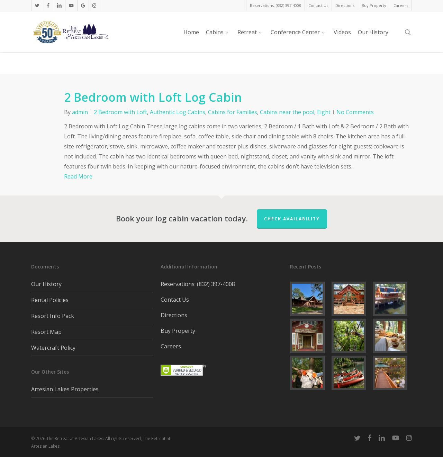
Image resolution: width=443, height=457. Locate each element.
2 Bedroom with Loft (120, 112)
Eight (324, 112)
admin (80, 112)
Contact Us (175, 299)
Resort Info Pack (52, 316)
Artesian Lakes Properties (65, 389)
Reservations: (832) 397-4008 (198, 284)
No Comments (355, 112)
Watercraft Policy (53, 347)
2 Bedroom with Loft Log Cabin (153, 97)
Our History (46, 284)
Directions (174, 315)
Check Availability (292, 219)
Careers (171, 346)
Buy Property (178, 331)
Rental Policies (50, 300)
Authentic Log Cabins (177, 112)
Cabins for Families (232, 112)
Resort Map (46, 332)
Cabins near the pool (287, 112)
